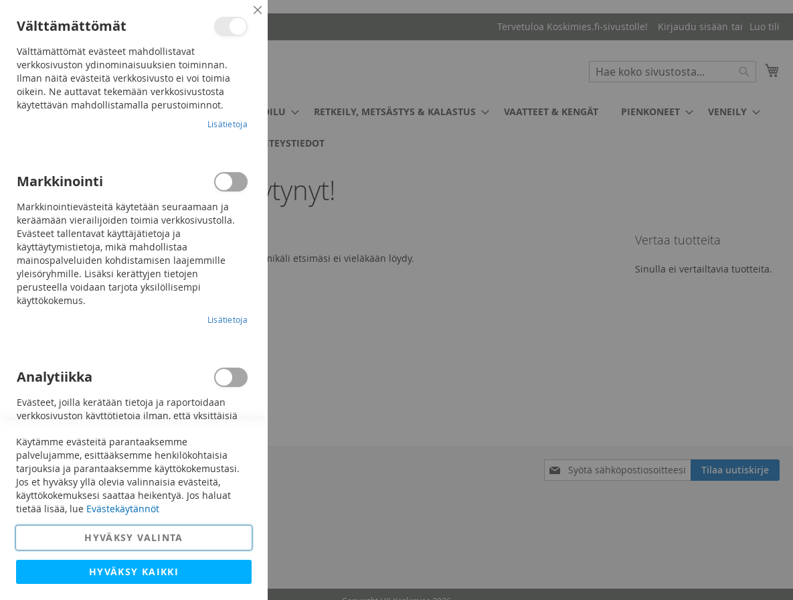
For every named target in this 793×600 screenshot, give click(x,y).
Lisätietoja (227, 124)
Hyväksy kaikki (134, 571)
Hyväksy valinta (133, 537)
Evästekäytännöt (122, 508)
